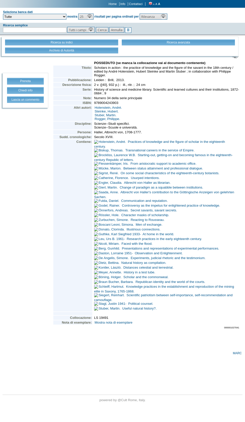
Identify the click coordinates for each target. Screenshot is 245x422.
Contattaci (136, 4)
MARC (237, 353)
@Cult (123, 400)
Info (122, 4)
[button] (86, 17)
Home (113, 4)
